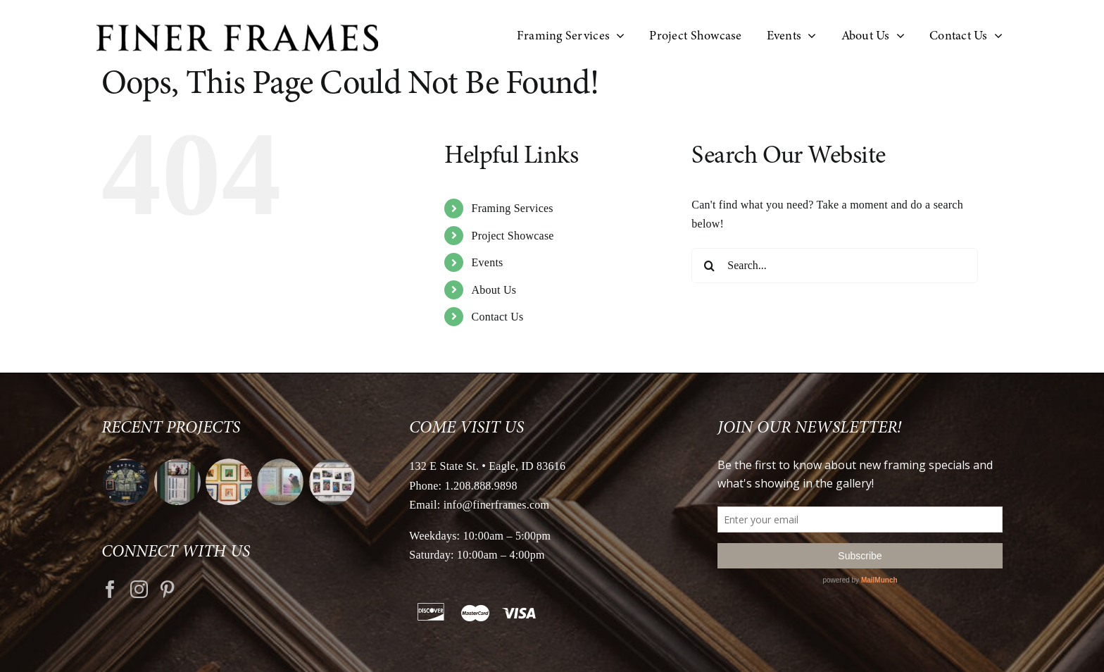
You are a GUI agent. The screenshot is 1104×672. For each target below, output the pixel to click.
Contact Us (498, 317)
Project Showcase (513, 236)
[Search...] (834, 265)
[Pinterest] (167, 589)
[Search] (709, 265)
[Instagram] (139, 589)
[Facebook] (110, 589)
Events (487, 262)
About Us (494, 290)
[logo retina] (237, 30)
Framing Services (512, 208)
